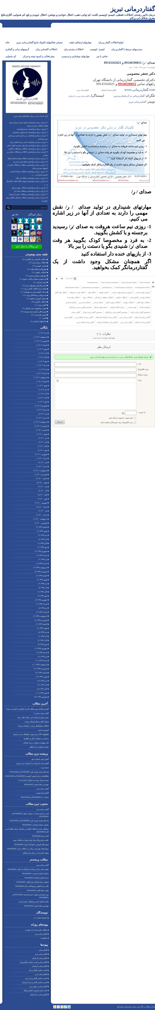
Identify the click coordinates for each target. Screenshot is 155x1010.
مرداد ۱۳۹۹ (43, 555)
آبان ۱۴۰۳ (43, 357)
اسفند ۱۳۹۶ (43, 673)
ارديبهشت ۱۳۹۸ (41, 616)
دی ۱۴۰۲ (44, 390)
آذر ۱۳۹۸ (44, 588)
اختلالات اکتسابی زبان (46, 49)
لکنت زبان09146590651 (40, 836)
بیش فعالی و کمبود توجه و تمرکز (39, 56)
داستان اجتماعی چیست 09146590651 (35, 873)
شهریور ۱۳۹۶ (42, 697)
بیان (121, 357)
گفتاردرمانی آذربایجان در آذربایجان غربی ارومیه (32, 763)
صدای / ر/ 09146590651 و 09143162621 (35, 797)
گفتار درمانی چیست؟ (41, 713)
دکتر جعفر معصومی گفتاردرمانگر (35, 990)
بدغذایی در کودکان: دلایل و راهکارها (36, 738)
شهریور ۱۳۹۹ (42, 551)
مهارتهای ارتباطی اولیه (80, 42)
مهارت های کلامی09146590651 (38, 890)
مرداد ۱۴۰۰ (43, 507)
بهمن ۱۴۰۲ (43, 385)
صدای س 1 (45, 768)
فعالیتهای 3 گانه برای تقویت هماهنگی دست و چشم (31, 734)
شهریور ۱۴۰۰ (42, 503)
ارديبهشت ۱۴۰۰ (41, 519)
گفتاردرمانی (43, 950)
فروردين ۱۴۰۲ (42, 426)
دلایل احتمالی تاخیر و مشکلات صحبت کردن (34, 902)
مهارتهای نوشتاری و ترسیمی (75, 56)
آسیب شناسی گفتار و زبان (38, 970)
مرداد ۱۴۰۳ (43, 365)
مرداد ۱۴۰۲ (43, 410)
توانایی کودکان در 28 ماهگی (39, 747)
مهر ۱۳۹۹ (43, 547)
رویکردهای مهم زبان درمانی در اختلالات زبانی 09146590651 (28, 849)
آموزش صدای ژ (43, 730)
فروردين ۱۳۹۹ (42, 571)
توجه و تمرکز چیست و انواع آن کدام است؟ (33, 780)
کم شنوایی (10, 56)
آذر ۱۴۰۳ (44, 353)
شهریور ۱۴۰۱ (42, 454)
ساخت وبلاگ (150, 1007)
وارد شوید (93, 357)
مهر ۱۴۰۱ (43, 450)
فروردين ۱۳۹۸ (42, 620)
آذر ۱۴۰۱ (44, 442)
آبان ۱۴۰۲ (43, 398)
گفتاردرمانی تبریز (133, 8)
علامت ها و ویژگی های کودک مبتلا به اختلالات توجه (31, 840)
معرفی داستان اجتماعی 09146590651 (35, 825)
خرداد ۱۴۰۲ (43, 418)
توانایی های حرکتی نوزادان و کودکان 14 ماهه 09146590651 (28, 869)
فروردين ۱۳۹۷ (42, 668)
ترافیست (44, 938)
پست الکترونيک (143, 369)
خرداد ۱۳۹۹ (43, 563)
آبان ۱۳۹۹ (43, 543)
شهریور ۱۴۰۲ (42, 406)
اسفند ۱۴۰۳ (43, 345)
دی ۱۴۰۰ (44, 487)
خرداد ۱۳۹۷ (43, 660)
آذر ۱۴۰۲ (44, 394)
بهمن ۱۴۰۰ (43, 482)
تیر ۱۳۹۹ (44, 559)
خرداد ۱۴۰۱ (43, 466)
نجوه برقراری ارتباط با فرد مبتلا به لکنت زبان (33, 717)
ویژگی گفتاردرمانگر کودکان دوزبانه (37, 722)
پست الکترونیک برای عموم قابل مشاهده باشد (117, 422)
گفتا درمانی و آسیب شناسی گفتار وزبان (33, 962)
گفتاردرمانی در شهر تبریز (38, 986)
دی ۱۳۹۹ (44, 535)
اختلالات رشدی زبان (73, 49)
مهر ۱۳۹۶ (43, 693)
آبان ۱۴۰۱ (43, 446)
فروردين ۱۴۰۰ (42, 523)
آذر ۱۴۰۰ (44, 491)
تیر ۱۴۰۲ (44, 414)
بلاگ (142, 1007)
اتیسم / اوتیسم (97, 49)
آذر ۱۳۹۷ (44, 636)
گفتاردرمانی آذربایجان (39, 958)
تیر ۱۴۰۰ (44, 511)
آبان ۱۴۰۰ (43, 495)
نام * (139, 364)
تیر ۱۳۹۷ (44, 656)
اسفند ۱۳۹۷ (43, 624)
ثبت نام (116, 357)
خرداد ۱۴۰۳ (43, 373)
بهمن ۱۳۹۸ (43, 580)
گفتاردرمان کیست (42, 793)
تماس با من (102, 56)
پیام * (139, 380)
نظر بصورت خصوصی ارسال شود (121, 418)
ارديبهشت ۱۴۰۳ (41, 377)
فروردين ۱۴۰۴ (42, 341)
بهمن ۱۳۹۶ (43, 677)
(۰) (99, 333)
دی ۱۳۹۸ (44, 584)
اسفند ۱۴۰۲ (43, 381)
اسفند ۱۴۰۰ (43, 478)
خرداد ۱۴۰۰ (43, 515)
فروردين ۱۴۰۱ (42, 474)
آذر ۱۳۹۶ (44, 685)
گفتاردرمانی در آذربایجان (38, 994)
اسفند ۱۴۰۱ (43, 430)
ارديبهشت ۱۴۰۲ (41, 422)
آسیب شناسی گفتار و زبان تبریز (36, 978)
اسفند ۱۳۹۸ (43, 576)
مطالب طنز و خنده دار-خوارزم (36, 930)
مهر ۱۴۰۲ (43, 402)
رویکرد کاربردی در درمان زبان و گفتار (36, 853)
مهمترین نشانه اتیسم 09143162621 (36, 784)
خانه (7, 42)
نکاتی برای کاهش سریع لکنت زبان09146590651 (32, 886)
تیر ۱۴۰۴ (44, 333)
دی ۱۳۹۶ (44, 681)
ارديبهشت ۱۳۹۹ (41, 567)
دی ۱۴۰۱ (44, 438)
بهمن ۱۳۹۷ (43, 628)
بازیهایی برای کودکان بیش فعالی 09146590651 (32, 882)
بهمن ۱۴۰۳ (43, 349)
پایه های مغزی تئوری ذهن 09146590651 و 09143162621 (29, 772)
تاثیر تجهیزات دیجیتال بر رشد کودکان (36, 743)
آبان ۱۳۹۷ (43, 640)
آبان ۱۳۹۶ (43, 689)
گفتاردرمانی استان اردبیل (40, 759)
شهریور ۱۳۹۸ (42, 600)
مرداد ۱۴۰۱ (43, 458)
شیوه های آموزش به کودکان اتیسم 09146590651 (31, 844)
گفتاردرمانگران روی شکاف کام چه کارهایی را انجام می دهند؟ (27, 709)
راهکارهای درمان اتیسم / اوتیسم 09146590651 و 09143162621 (27, 776)
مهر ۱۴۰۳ (43, 361)
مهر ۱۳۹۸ (43, 596)
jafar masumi (42, 918)
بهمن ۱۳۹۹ (43, 531)
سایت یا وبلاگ (142, 375)
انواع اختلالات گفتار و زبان (110, 42)
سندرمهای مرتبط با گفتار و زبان (126, 49)
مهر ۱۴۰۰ (43, 499)
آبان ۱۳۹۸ (43, 592)
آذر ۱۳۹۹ (44, 539)
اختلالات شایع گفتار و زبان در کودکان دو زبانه (33, 726)
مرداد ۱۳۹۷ (43, 652)
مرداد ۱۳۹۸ (43, 604)
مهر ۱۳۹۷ (43, 644)
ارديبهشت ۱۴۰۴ (41, 337)
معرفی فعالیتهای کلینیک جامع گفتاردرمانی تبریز (39, 42)
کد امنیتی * (141, 412)
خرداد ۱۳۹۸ (43, 612)
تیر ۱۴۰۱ (44, 462)
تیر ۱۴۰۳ (44, 369)
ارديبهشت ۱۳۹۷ (41, 664)
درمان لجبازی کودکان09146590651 (36, 878)
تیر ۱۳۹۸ (44, 608)
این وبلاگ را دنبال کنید (27, 246)
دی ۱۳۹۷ (44, 632)
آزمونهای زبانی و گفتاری (17, 49)
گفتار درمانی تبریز (42, 789)
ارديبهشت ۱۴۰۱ (41, 470)
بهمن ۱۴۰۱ (43, 434)
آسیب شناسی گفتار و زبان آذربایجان (34, 982)
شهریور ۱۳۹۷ (42, 648)
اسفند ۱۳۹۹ (43, 527)
